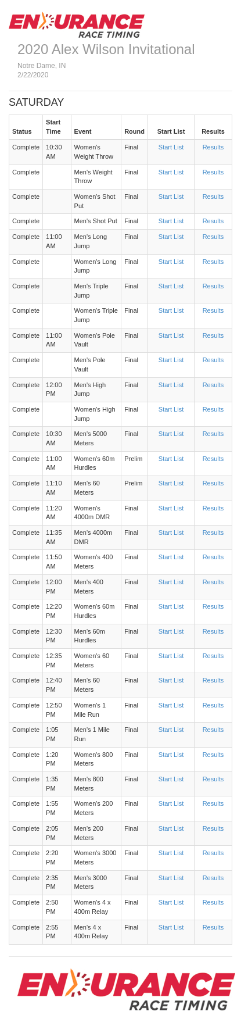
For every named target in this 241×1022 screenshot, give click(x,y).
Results (213, 147)
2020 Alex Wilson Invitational (106, 49)
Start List (171, 147)
